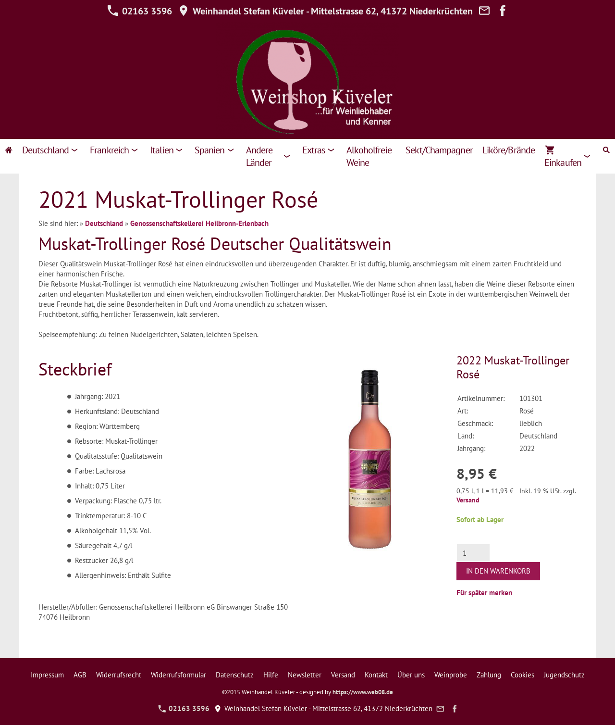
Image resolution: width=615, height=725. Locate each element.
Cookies (522, 674)
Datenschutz (235, 674)
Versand (468, 500)
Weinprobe (450, 674)
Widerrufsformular (178, 674)
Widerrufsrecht (118, 674)
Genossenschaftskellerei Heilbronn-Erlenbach (199, 223)
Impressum (47, 674)
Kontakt (376, 674)
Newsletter (304, 674)
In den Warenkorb (498, 570)
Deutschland (104, 223)
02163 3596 (139, 11)
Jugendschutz (564, 674)
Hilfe (270, 674)
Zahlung (489, 674)
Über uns (411, 674)
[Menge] (473, 553)
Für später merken (484, 592)
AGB (80, 674)
